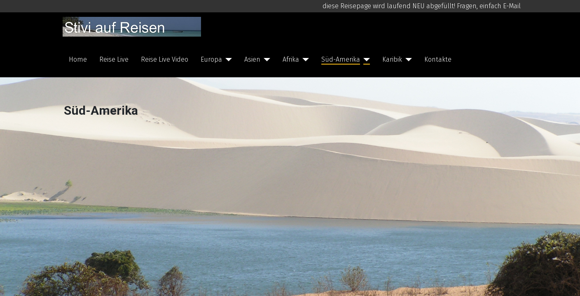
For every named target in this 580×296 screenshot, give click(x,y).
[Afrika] (304, 60)
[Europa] (227, 60)
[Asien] (265, 60)
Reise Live (114, 59)
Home (78, 59)
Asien (252, 59)
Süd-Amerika (340, 59)
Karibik (392, 59)
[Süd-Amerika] (365, 60)
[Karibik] (407, 60)
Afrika (291, 59)
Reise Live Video (164, 59)
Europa (211, 59)
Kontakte (437, 59)
